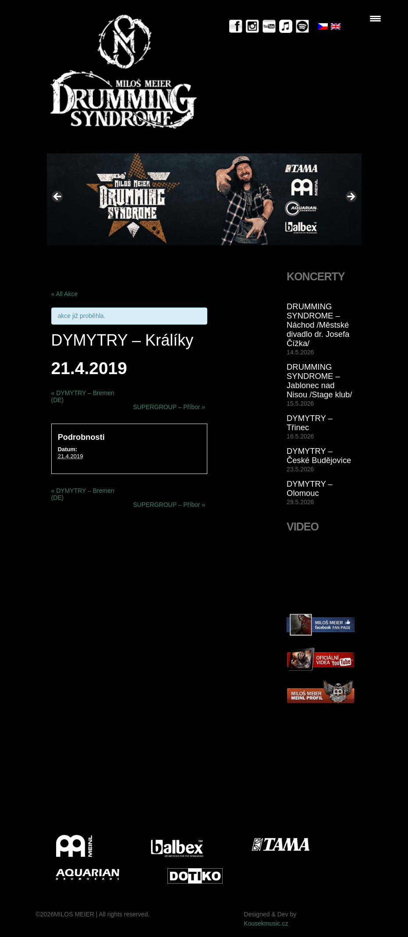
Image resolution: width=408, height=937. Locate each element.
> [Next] (350, 197)
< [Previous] (57, 197)
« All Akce (64, 293)
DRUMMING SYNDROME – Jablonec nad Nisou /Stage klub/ (319, 380)
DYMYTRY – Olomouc (310, 488)
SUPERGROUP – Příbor (169, 406)
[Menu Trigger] (375, 19)
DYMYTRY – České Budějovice (319, 455)
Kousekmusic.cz (266, 923)
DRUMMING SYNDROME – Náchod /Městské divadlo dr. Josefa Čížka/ (318, 325)
